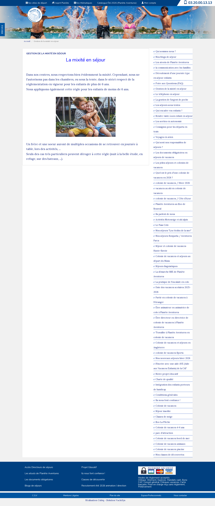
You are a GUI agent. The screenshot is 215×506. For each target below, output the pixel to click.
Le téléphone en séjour (168, 94)
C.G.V (34, 495)
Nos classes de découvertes (170, 454)
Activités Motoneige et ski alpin (172, 219)
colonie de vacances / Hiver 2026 (173, 183)
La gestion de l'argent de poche (172, 99)
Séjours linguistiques (167, 266)
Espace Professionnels (151, 495)
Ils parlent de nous (165, 214)
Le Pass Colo (162, 225)
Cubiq (101, 500)
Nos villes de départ (36, 2)
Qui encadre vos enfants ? (169, 110)
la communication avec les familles (173, 67)
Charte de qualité (164, 379)
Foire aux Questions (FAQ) (169, 83)
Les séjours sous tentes (168, 105)
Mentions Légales (71, 495)
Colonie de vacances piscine (170, 449)
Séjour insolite (163, 411)
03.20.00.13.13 (200, 2)
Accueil (27, 41)
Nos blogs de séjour (166, 56)
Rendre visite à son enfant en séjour (174, 116)
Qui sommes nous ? (166, 51)
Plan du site (115, 495)
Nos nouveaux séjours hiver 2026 (173, 358)
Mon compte (149, 2)
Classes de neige (164, 416)
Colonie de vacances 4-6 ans (170, 427)
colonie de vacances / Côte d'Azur (173, 198)
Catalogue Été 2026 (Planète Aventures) (116, 2)
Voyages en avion (164, 137)
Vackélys (120, 500)
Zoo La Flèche (163, 422)
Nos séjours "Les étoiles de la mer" (173, 230)
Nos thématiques (83, 2)
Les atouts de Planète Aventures (172, 62)
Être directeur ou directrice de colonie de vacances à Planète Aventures (170, 322)
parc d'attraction (164, 433)
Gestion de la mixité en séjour (171, 88)
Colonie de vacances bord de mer (173, 438)
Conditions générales (167, 394)
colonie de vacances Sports (169, 352)
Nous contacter (180, 495)
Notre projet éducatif (167, 373)
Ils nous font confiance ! (168, 400)
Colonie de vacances (166, 405)
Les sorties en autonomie (169, 121)
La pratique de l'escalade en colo (172, 282)
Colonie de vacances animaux (170, 443)
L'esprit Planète (60, 2)
